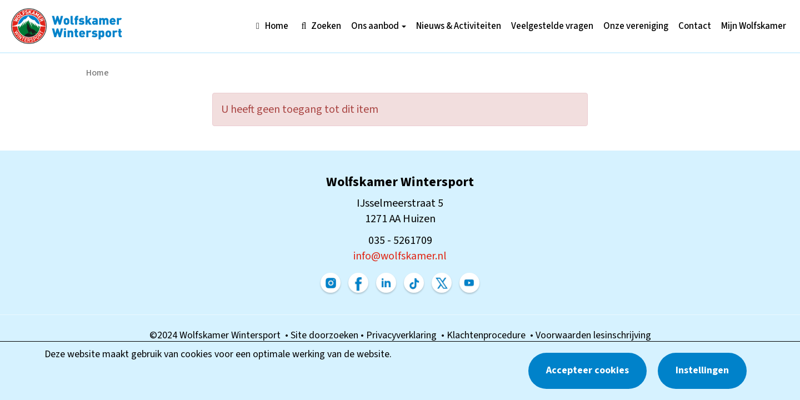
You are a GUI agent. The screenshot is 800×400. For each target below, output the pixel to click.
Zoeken (319, 26)
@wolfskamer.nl (400, 256)
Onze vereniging (635, 26)
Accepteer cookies (587, 370)
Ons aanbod (378, 26)
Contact (694, 26)
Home (270, 26)
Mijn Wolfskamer (753, 26)
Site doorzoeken (326, 335)
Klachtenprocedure (488, 335)
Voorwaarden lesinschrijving (593, 335)
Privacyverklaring (403, 335)
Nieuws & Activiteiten (458, 26)
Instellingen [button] (702, 370)
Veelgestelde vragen (552, 26)
